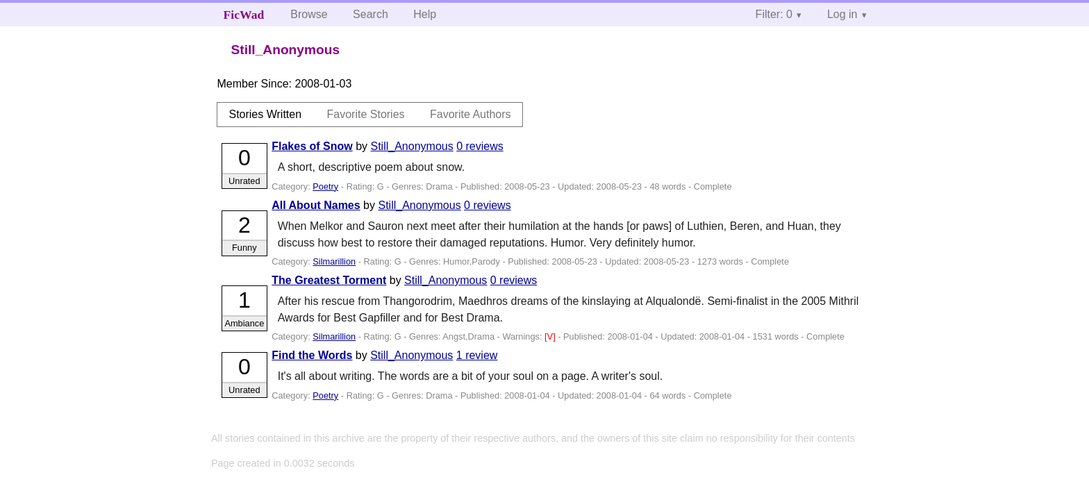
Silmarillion (334, 261)
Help (424, 14)
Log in (842, 14)
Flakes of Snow (312, 146)
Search (370, 14)
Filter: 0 (774, 14)
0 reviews (480, 146)
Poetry (325, 186)
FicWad (244, 15)
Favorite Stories (366, 114)
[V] (551, 336)
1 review (477, 355)
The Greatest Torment (329, 280)
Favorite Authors (470, 114)
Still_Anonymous (412, 146)
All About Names (316, 205)
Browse (308, 14)
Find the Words (312, 355)
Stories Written (264, 114)
